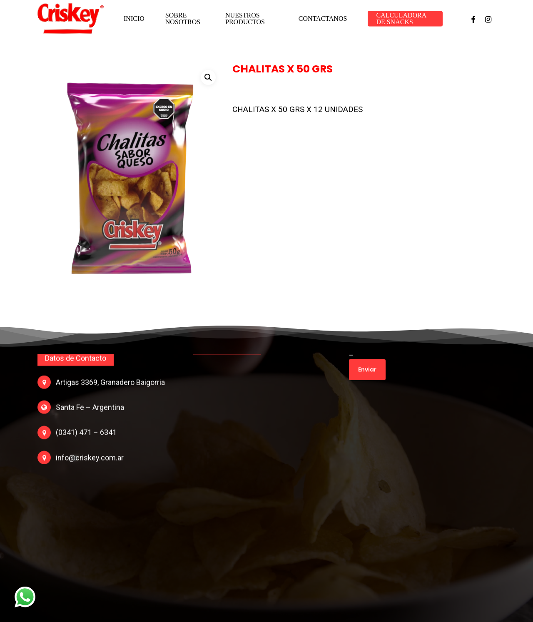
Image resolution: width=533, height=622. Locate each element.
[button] (208, 77)
